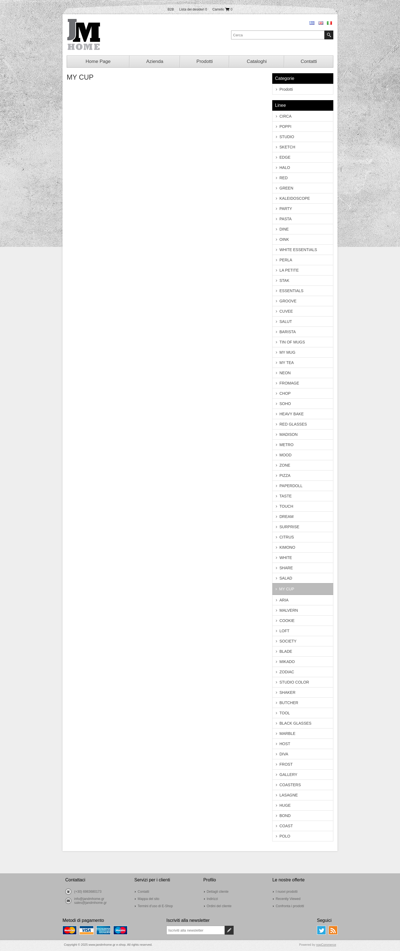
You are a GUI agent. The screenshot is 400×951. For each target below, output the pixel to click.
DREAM (286, 516)
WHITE (285, 557)
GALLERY (288, 774)
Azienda (154, 61)
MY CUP (286, 589)
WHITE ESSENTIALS (298, 249)
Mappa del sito (148, 899)
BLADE (285, 651)
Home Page (98, 61)
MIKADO (287, 661)
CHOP (285, 393)
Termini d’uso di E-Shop (155, 906)
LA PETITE (289, 270)
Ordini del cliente (219, 906)
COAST (286, 826)
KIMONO (287, 547)
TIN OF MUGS (292, 342)
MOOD (285, 455)
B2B (171, 9)
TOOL (284, 713)
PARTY (285, 208)
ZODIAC (286, 672)
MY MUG (287, 352)
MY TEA (286, 362)
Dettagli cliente (218, 892)
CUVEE (286, 311)
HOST (284, 744)
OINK (284, 239)
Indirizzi (212, 899)
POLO (284, 836)
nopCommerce (326, 944)
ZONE (284, 465)
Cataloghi (257, 61)
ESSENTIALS (291, 291)
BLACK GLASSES (295, 723)
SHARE (286, 568)
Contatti (309, 61)
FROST (285, 764)
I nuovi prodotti (287, 892)
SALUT (285, 321)
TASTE (285, 496)
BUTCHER (288, 702)
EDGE (285, 157)
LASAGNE (288, 795)
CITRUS (286, 537)
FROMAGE (289, 383)
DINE (284, 229)
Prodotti (204, 61)
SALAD (285, 578)
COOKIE (286, 620)
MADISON (288, 434)
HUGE (285, 805)
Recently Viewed (288, 899)
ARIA (284, 600)
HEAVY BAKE (291, 414)
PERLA (285, 260)
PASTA (285, 219)
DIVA (283, 754)
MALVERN (288, 610)
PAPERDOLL (290, 486)
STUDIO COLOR (294, 682)
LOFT (284, 631)
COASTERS (290, 785)
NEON (285, 373)
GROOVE (287, 301)
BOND (285, 815)
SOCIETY (287, 641)
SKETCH (287, 147)
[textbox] (277, 35)
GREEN (286, 188)
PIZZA (285, 475)
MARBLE (287, 733)
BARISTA (287, 332)
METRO (286, 444)
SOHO (285, 403)
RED (283, 178)
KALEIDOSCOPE (294, 198)
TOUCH (286, 506)
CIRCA (285, 116)
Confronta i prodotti (290, 906)
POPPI (285, 126)
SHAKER (287, 692)
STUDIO (286, 137)
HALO (284, 167)
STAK (284, 280)
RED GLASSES (293, 424)
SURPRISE (289, 527)
